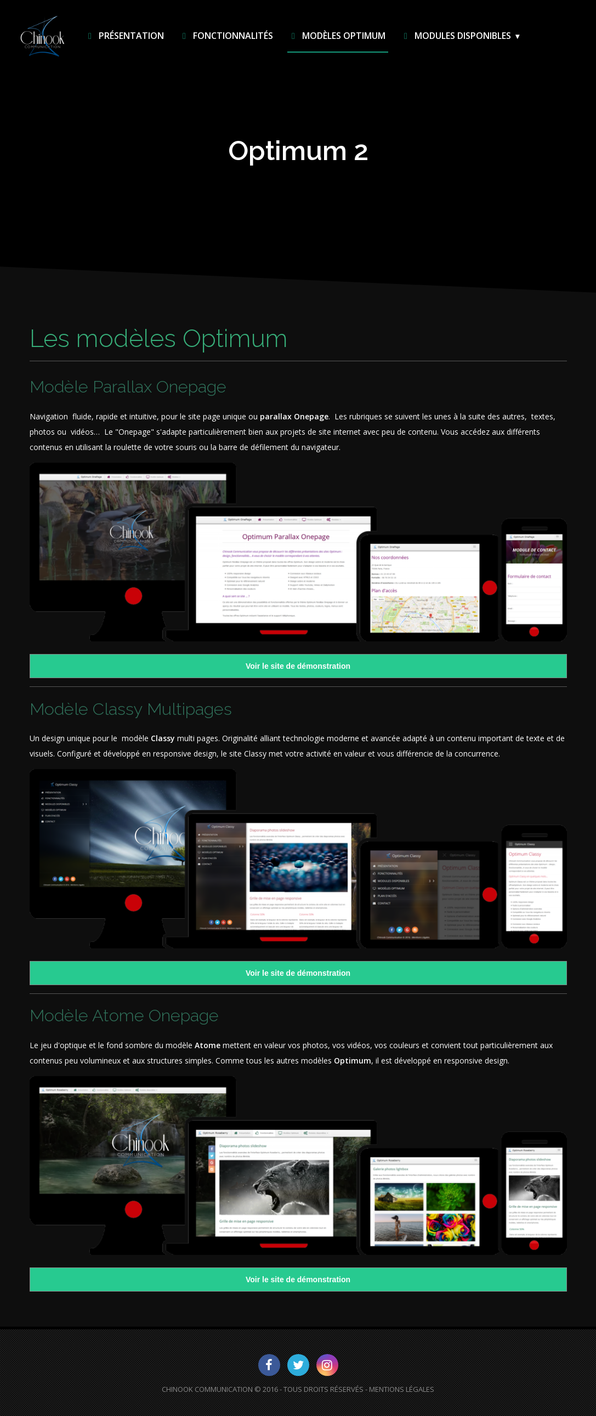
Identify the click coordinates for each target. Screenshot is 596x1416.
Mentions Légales (401, 1389)
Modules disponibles (455, 36)
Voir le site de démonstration (298, 666)
